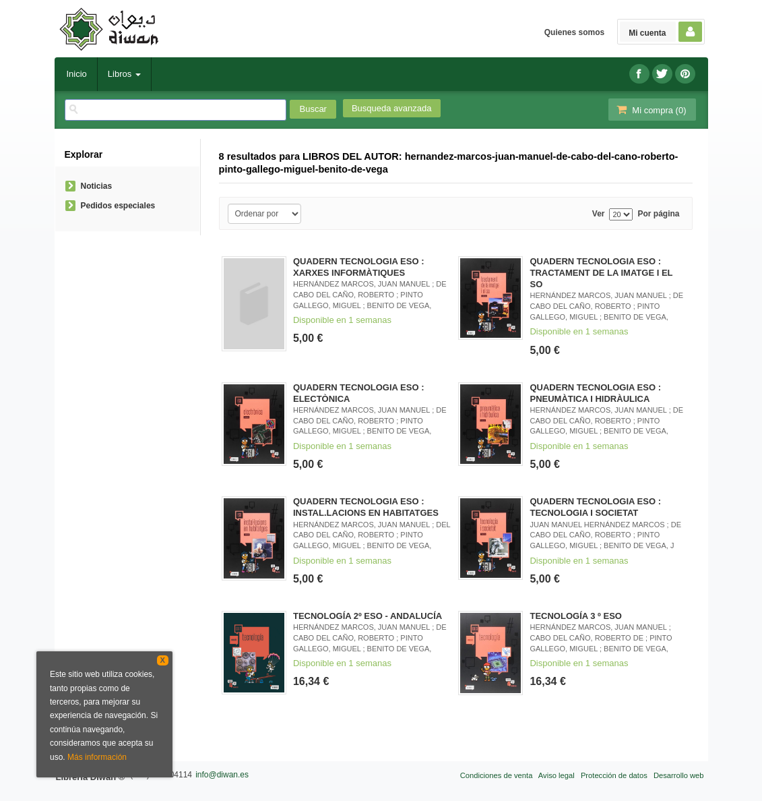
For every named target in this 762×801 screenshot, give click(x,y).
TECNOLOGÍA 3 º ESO (575, 616)
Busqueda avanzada (392, 108)
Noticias (97, 186)
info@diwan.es (222, 774)
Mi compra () (651, 109)
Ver (598, 214)
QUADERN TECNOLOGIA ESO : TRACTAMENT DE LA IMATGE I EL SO (601, 272)
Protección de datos (614, 775)
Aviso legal (556, 775)
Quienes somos (574, 32)
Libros (124, 74)
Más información (97, 757)
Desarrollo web (679, 775)
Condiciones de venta (496, 775)
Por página (658, 214)
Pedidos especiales (118, 205)
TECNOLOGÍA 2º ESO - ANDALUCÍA (367, 616)
